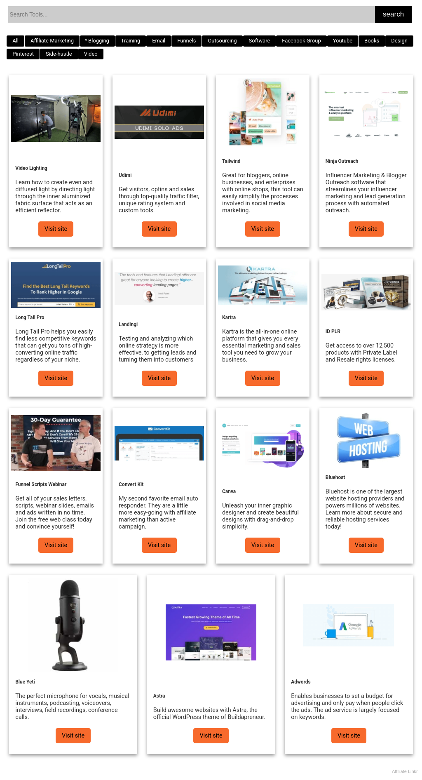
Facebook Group (301, 41)
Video (91, 54)
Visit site (56, 229)
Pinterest (23, 54)
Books (371, 41)
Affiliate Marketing (52, 41)
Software (259, 41)
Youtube (342, 41)
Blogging (98, 41)
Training (130, 41)
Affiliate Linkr (405, 771)
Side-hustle (59, 54)
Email (158, 41)
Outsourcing (222, 41)
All (15, 41)
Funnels (186, 41)
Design (399, 41)
